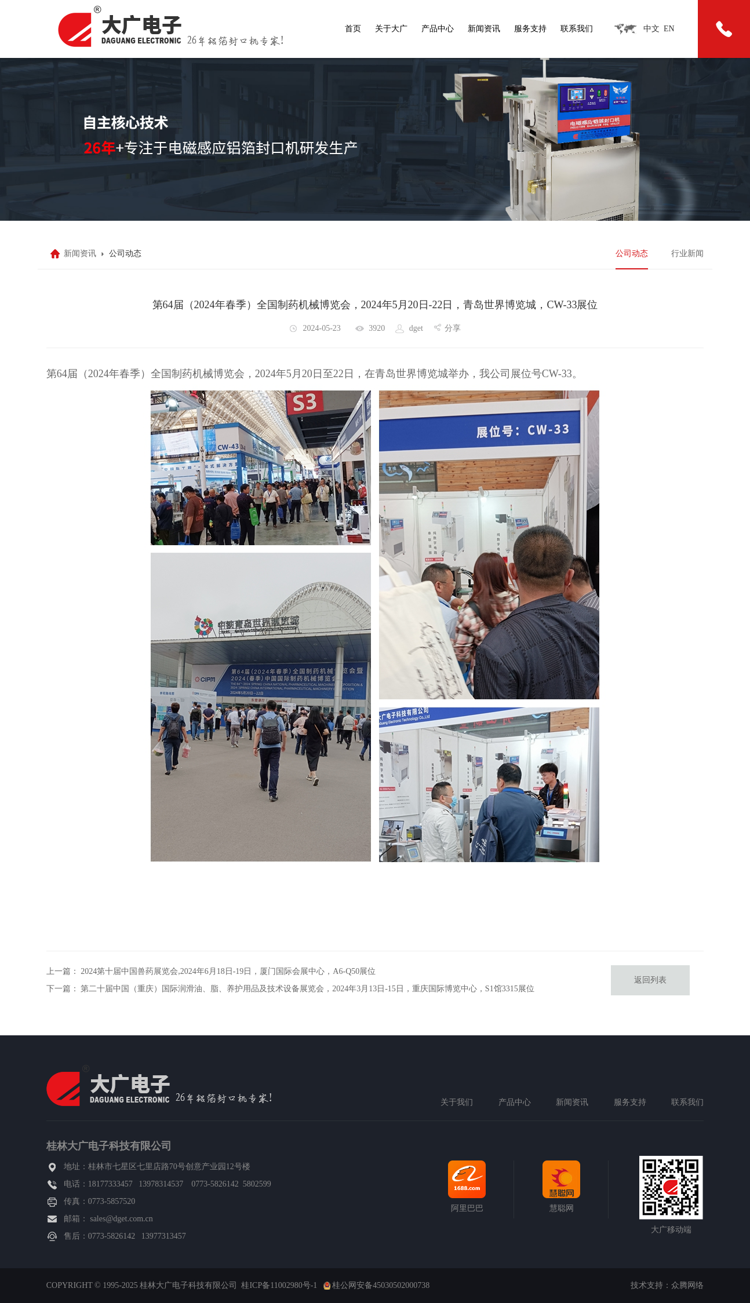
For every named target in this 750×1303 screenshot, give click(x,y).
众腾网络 (687, 1285)
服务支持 (530, 28)
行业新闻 (687, 253)
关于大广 (391, 28)
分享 (453, 328)
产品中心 (437, 28)
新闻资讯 (484, 28)
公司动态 (632, 253)
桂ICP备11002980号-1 (279, 1285)
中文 (651, 28)
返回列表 (650, 980)
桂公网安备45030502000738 (380, 1285)
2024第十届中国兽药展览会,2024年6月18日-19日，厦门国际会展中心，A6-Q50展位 (228, 971)
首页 (353, 28)
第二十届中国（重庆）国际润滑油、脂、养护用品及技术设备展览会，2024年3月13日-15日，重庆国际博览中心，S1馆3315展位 (307, 988)
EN (669, 28)
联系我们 (576, 28)
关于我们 (456, 1102)
